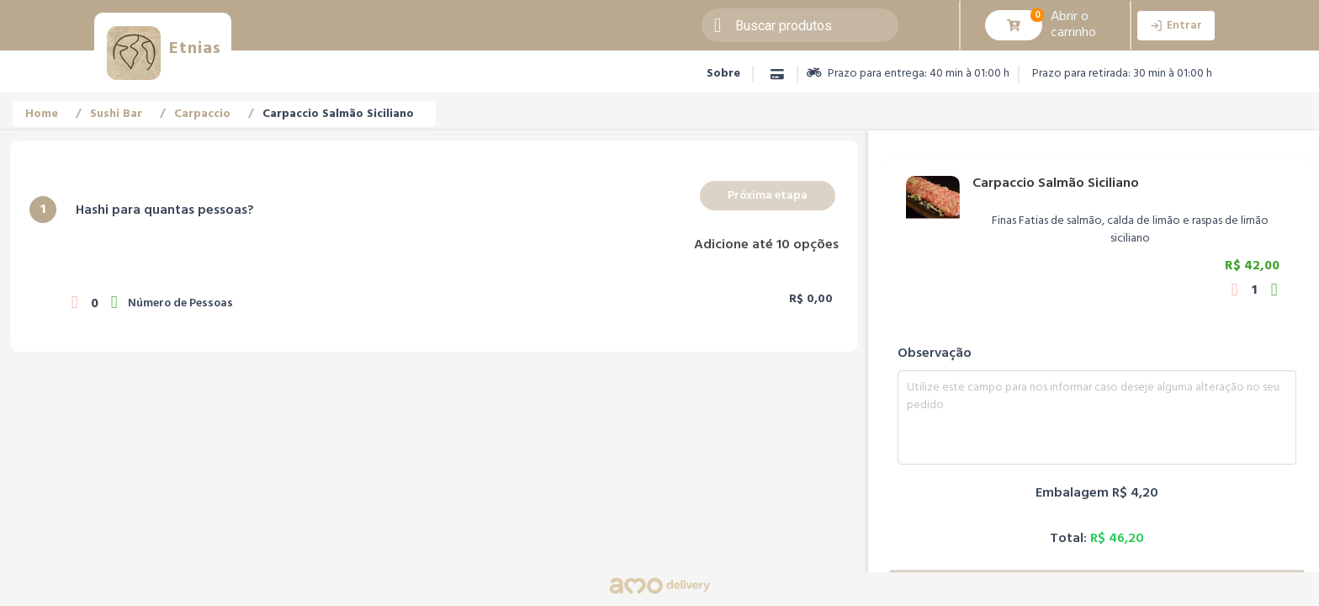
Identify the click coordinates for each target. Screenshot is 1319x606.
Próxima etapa (768, 195)
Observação (935, 353)
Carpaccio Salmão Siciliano (338, 114)
